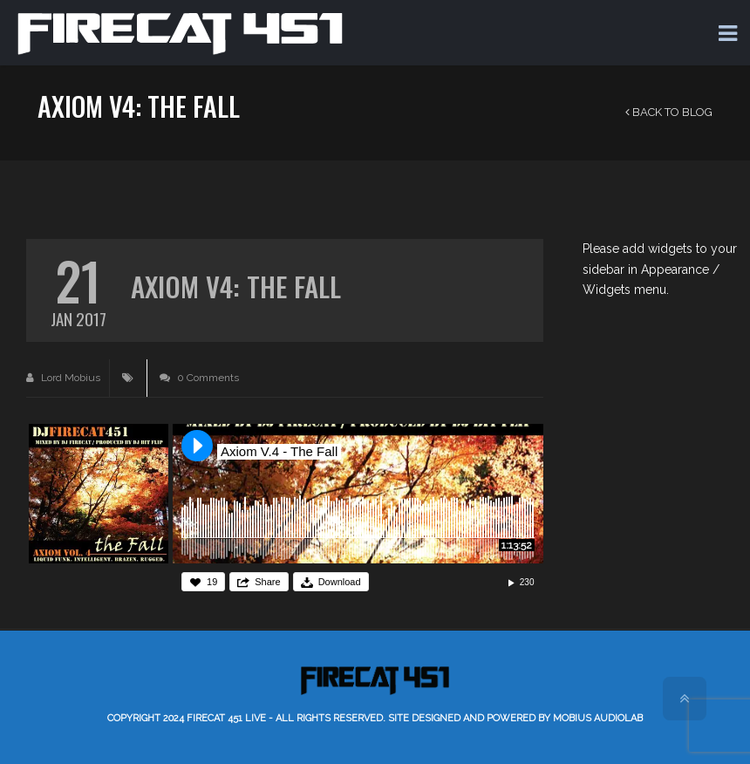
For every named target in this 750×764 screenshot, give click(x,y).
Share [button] (267, 581)
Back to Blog (668, 112)
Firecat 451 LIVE (226, 718)
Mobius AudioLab (598, 718)
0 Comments (199, 378)
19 (212, 581)
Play (197, 445)
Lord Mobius (63, 378)
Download (339, 581)
